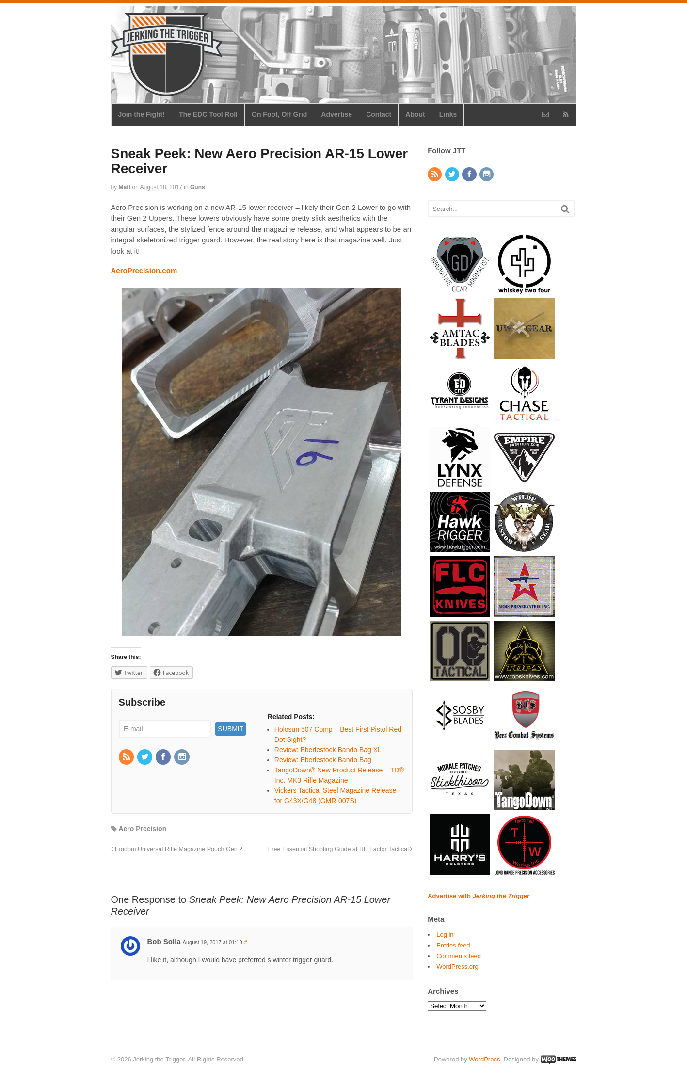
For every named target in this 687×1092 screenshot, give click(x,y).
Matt (125, 187)
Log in (444, 934)
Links (448, 114)
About (415, 114)
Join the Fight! (141, 114)
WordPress (484, 1059)
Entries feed (453, 945)
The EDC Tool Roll (208, 114)
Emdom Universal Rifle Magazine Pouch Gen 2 (177, 849)
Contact (378, 114)
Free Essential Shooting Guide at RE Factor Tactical (340, 849)
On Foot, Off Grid (279, 114)
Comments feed (458, 956)
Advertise (336, 114)
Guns (197, 187)
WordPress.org (457, 966)
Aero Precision (142, 829)
